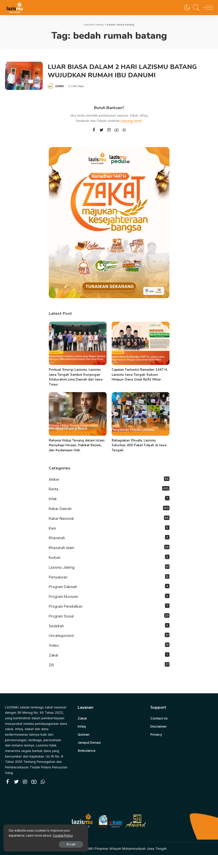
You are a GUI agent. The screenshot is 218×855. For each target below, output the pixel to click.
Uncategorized (61, 635)
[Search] (195, 7)
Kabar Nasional (61, 518)
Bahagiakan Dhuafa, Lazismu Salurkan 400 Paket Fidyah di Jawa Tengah (139, 445)
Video (54, 645)
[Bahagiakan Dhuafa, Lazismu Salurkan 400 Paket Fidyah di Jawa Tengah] (140, 414)
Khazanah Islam (61, 547)
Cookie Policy (63, 835)
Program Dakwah (63, 587)
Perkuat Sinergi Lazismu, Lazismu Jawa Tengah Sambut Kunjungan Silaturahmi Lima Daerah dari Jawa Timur (75, 377)
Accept (62, 844)
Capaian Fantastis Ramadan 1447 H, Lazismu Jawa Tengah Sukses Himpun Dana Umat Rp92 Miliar (140, 374)
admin (59, 86)
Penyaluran (58, 577)
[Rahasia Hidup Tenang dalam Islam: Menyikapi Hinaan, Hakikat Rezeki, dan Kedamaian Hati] (78, 414)
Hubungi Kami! (131, 121)
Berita (53, 489)
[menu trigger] (206, 7)
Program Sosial (61, 616)
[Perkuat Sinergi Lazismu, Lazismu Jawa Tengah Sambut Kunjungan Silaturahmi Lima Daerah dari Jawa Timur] (78, 343)
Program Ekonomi (63, 596)
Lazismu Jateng (61, 567)
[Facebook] (94, 130)
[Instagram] (109, 130)
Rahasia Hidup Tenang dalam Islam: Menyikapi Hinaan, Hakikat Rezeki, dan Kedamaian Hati (77, 445)
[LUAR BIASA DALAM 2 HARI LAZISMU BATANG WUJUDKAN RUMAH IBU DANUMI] (24, 76)
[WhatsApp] (124, 130)
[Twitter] (101, 130)
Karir (52, 528)
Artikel (54, 479)
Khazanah (57, 538)
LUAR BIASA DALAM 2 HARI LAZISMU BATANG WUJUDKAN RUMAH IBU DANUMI (124, 71)
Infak (53, 499)
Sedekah (56, 626)
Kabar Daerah (60, 508)
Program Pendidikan (65, 606)
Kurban (55, 557)
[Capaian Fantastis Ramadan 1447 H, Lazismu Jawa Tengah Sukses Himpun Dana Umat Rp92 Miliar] (140, 343)
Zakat (53, 655)
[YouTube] (116, 130)
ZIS (51, 665)
